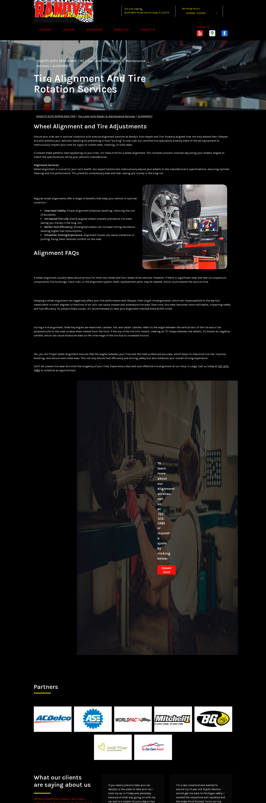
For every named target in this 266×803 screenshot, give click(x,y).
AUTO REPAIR (94, 29)
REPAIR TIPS (121, 29)
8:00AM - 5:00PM (195, 13)
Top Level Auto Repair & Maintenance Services (106, 116)
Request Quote (166, 569)
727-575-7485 (132, 9)
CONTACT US (147, 29)
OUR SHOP (45, 29)
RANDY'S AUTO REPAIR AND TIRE (60, 61)
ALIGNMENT (61, 66)
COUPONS (69, 29)
